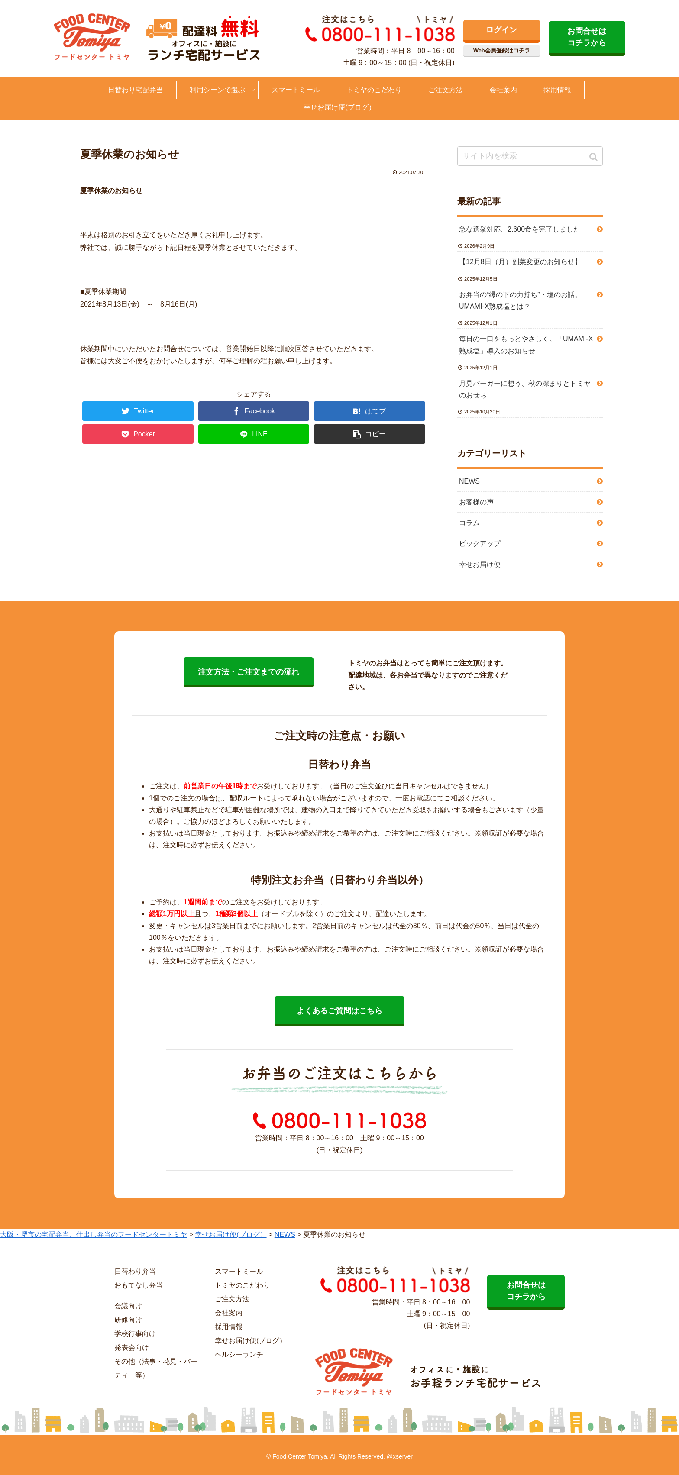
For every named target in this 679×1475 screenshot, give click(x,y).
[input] (530, 156)
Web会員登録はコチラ (501, 50)
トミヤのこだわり (242, 1285)
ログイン (501, 30)
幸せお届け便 (480, 564)
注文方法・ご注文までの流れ (248, 672)
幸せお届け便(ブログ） (250, 1340)
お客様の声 (476, 502)
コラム (469, 522)
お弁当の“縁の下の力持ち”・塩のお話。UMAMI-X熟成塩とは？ (520, 300)
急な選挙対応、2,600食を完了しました (519, 229)
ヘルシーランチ (239, 1354)
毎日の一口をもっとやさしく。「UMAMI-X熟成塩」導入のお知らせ (526, 344)
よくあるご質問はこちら (339, 1011)
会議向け (128, 1306)
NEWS (469, 481)
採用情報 (228, 1326)
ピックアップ (480, 543)
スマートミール (239, 1271)
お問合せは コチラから (586, 37)
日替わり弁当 (135, 1271)
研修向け (128, 1319)
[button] (594, 157)
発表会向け (131, 1347)
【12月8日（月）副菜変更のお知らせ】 (520, 261)
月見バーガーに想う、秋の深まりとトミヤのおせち (525, 389)
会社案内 (228, 1313)
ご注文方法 (232, 1299)
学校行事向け (135, 1333)
